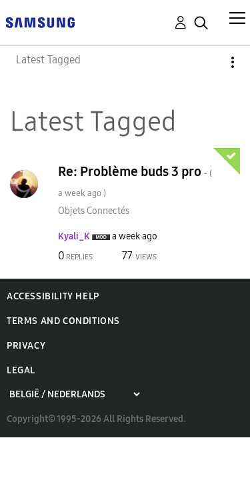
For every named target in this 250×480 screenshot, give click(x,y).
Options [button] (210, 62)
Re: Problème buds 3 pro (135, 181)
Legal (21, 370)
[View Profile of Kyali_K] (74, 236)
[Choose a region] (74, 394)
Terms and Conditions (63, 321)
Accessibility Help (53, 296)
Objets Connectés (93, 211)
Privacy (26, 345)
